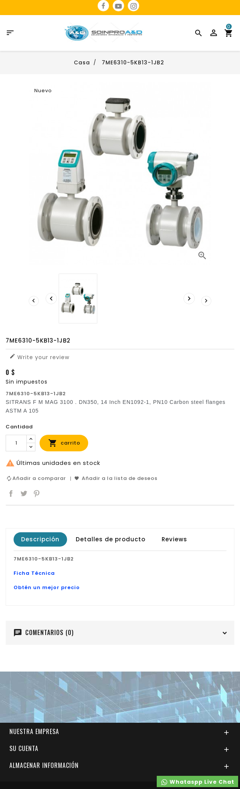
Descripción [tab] (40, 539)
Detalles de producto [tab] (110, 539)
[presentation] (51, 298)
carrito (64, 443)
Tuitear (23, 493)
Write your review (39, 357)
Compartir (11, 493)
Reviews (174, 539)
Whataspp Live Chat (197, 782)
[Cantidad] (16, 443)
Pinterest (36, 493)
